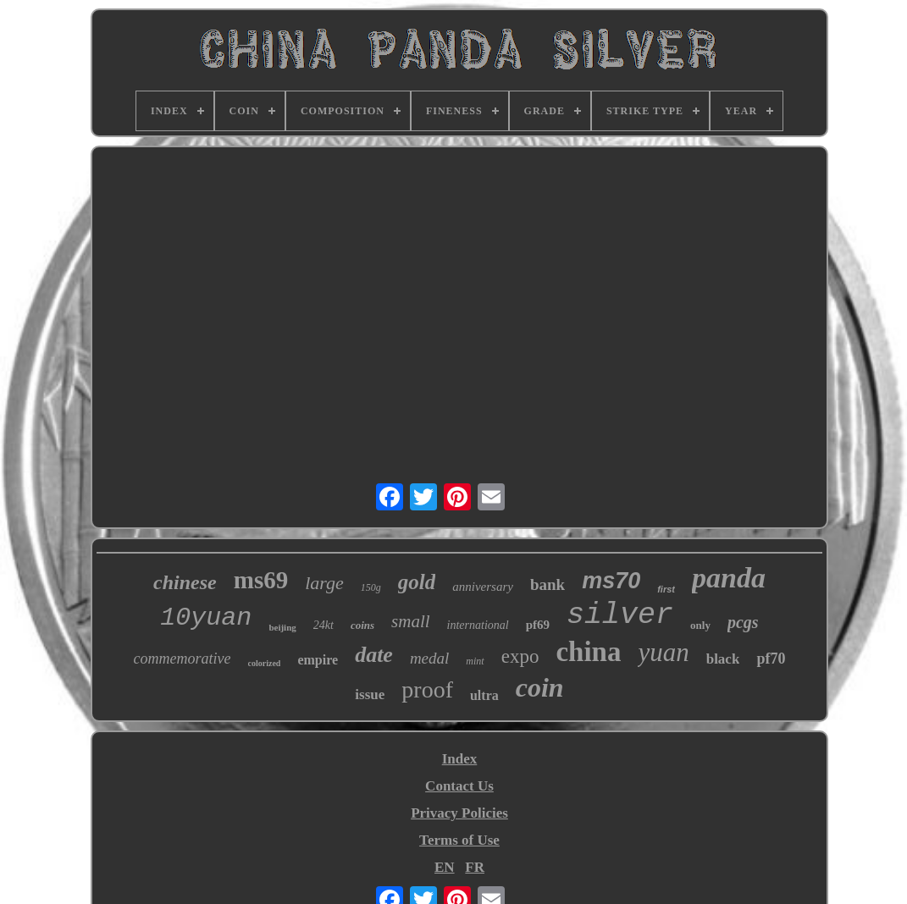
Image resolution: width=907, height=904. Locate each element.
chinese (185, 582)
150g (371, 587)
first (666, 589)
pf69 (538, 624)
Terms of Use (459, 840)
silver (620, 615)
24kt (323, 625)
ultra (484, 695)
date (374, 654)
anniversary (482, 586)
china (588, 652)
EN (444, 867)
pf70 (770, 658)
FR (474, 867)
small (410, 621)
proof (427, 689)
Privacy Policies (459, 813)
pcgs (743, 622)
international (478, 625)
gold (416, 582)
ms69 (261, 579)
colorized (264, 663)
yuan (663, 652)
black (723, 659)
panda (729, 577)
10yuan (206, 618)
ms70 (611, 580)
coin (540, 687)
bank (547, 584)
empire (317, 660)
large (324, 582)
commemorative (182, 658)
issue (369, 694)
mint (475, 661)
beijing (282, 627)
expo (520, 656)
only (700, 625)
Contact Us (459, 786)
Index (460, 759)
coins (362, 625)
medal (429, 658)
